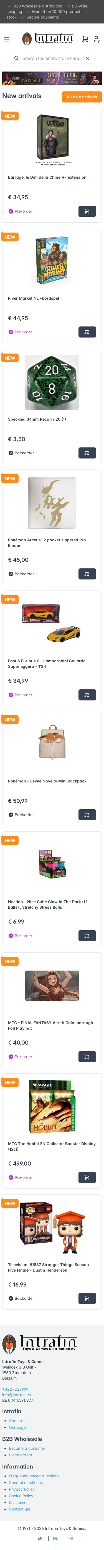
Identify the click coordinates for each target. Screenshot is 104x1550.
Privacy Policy (22, 1489)
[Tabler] (47, 39)
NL (55, 1538)
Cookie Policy (21, 1495)
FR (71, 1538)
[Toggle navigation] (6, 39)
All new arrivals (82, 96)
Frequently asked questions (34, 1475)
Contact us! (19, 1509)
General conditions (26, 1482)
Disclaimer (18, 1502)
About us (17, 1420)
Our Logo (17, 1427)
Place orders (20, 1455)
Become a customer (27, 1448)
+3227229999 (15, 1389)
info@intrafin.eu (16, 1394)
